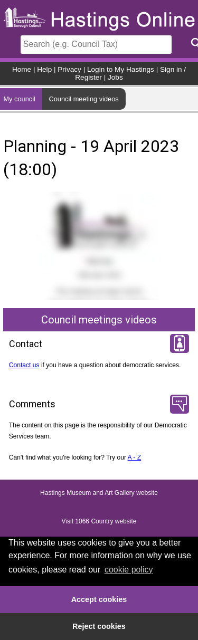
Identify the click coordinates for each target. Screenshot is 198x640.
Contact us (24, 365)
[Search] (96, 44)
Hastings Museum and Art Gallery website (99, 492)
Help (44, 69)
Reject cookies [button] (99, 626)
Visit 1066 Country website (99, 521)
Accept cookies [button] (99, 599)
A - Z (135, 457)
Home (21, 69)
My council (19, 99)
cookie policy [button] (129, 569)
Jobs (115, 77)
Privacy (69, 69)
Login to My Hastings (120, 69)
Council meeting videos (83, 99)
